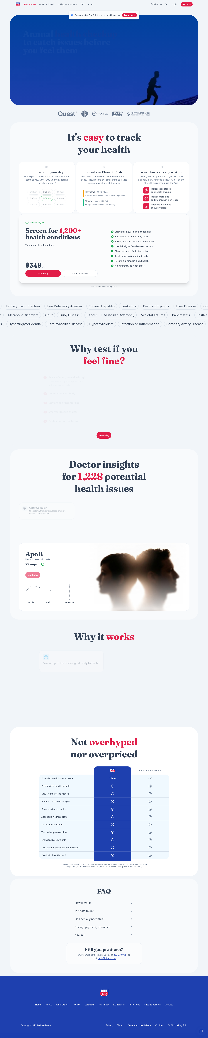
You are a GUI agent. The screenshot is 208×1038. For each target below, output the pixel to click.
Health (77, 1004)
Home (38, 1004)
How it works (30, 4)
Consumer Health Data (139, 1025)
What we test (62, 1004)
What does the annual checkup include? (50, 75)
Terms (120, 1025)
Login (174, 4)
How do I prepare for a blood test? (89, 75)
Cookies (159, 1025)
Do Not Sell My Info (177, 1025)
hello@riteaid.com (107, 958)
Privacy (109, 1025)
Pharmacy (104, 1004)
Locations (89, 1004)
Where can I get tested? (68, 81)
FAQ (82, 4)
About (90, 4)
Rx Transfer (119, 1004)
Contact (169, 1004)
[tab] (68, 381)
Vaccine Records (152, 1004)
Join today (186, 4)
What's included (46, 4)
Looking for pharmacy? (67, 4)
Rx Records (134, 1004)
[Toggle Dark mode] (166, 4)
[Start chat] (108, 65)
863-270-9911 (120, 954)
